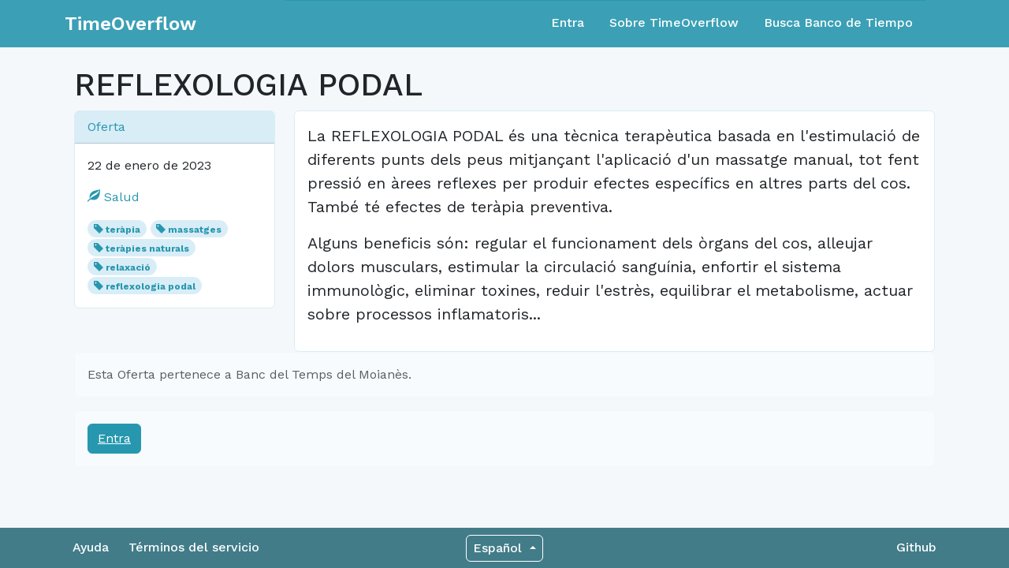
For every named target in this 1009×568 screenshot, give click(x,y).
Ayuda (91, 547)
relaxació (128, 267)
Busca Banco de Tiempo (838, 22)
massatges (195, 229)
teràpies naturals (147, 248)
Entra (567, 22)
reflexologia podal (150, 286)
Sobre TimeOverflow (674, 22)
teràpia (123, 229)
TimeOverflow (130, 24)
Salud (113, 196)
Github (916, 547)
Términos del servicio (193, 547)
